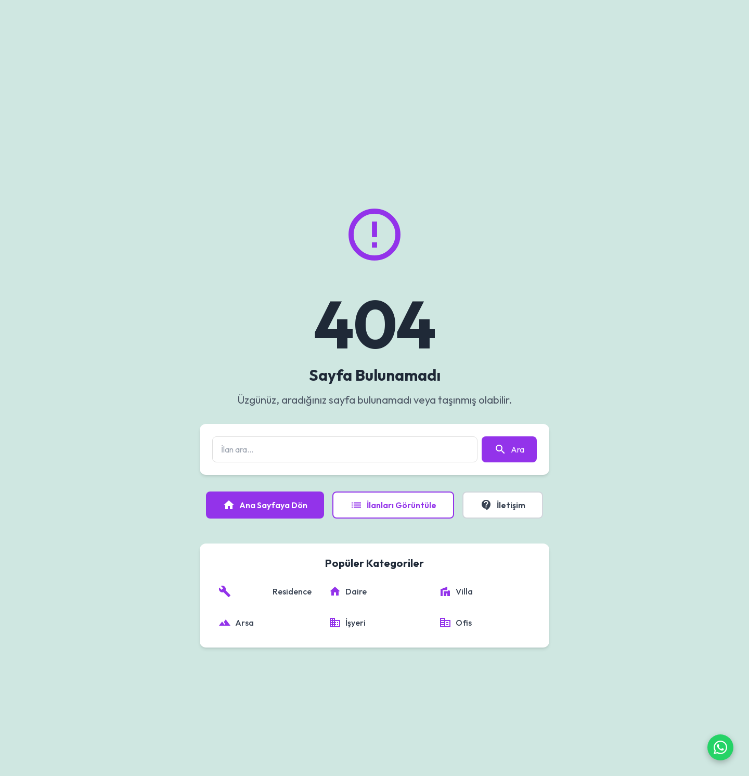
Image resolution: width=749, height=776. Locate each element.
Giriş (692, 18)
